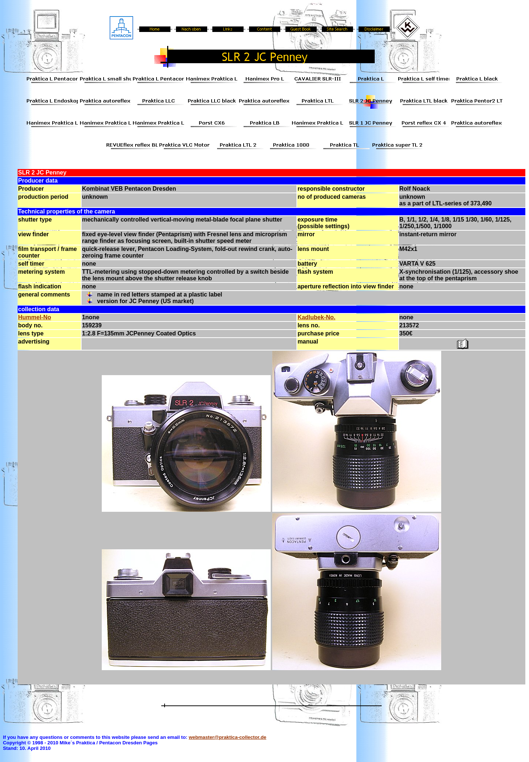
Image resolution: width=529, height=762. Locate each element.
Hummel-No (34, 317)
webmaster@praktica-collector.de (227, 737)
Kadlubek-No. (316, 317)
